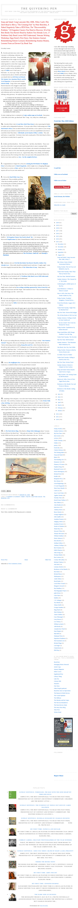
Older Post (48, 559)
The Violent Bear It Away (30, 267)
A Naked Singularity (20, 166)
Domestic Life (58, 462)
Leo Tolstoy (57, 621)
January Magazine (59, 669)
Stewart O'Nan (58, 531)
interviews (57, 507)
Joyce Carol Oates (59, 493)
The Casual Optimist (59, 695)
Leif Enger (57, 645)
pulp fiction (57, 593)
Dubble (56, 598)
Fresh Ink (56, 447)
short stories (57, 436)
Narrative (56, 683)
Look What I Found (59, 583)
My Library (57, 481)
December (61, 244)
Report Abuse (58, 776)
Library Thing (58, 676)
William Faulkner (59, 536)
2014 (57, 239)
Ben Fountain (57, 548)
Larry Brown (57, 619)
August (60, 255)
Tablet (15, 303)
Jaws (19, 157)
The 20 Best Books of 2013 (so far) (67, 315)
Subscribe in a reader (59, 205)
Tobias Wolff (57, 605)
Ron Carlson (57, 557)
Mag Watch (57, 610)
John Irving (57, 552)
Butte (55, 457)
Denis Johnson (58, 538)
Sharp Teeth (30, 431)
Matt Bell (56, 633)
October (60, 249)
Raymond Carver (58, 469)
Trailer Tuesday (58, 440)
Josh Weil (56, 564)
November (61, 247)
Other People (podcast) (60, 688)
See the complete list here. (29, 157)
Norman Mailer (58, 555)
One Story (57, 686)
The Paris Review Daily (60, 705)
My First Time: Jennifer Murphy (45, 883)
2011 (57, 416)
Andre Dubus (57, 579)
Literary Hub (57, 681)
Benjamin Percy (58, 478)
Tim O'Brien (57, 502)
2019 (57, 225)
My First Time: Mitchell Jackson (66, 276)
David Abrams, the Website (62, 196)
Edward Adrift (5, 83)
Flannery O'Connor (13, 496)
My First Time (58, 433)
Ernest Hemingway (59, 471)
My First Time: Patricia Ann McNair (45, 829)
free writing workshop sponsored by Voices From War (32, 287)
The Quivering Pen (39, 8)
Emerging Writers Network (61, 664)
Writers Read (57, 712)
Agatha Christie (58, 495)
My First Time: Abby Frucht (45, 872)
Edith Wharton (58, 550)
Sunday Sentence (58, 431)
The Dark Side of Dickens (45, 894)
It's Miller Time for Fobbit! (64, 354)
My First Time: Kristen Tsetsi (65, 362)
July (59, 394)
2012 (57, 414)
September (61, 252)
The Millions (57, 698)
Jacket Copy (57, 667)
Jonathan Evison (58, 524)
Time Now (57, 710)
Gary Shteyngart (58, 617)
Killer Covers (57, 671)
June (59, 397)
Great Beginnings (59, 483)
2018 (57, 228)
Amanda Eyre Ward (59, 629)
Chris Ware (57, 595)
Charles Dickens (58, 450)
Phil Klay (56, 650)
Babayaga (37, 431)
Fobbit (7, 70)
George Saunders (58, 607)
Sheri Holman (58, 612)
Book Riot (57, 662)
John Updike (57, 517)
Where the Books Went (45, 862)
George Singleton (59, 514)
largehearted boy (58, 674)
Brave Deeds (57, 512)
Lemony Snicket (58, 567)
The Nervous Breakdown (61, 702)
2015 (57, 236)
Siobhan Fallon (58, 543)
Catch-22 (35, 253)
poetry (28, 496)
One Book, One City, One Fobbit (66, 347)
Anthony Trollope (59, 545)
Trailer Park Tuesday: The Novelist (66, 337)
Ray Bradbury (58, 588)
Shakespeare (57, 576)
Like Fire (56, 679)
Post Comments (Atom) (15, 563)
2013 (57, 241)
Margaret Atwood (59, 586)
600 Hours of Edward (19, 77)
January (60, 410)
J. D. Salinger (57, 600)
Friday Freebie (58, 428)
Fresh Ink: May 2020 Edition (64, 121)
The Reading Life (59, 459)
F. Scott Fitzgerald (59, 486)
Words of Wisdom (59, 526)
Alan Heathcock (58, 505)
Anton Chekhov (58, 614)
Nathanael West (58, 636)
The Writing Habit (59, 452)
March (60, 405)
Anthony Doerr (58, 509)
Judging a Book (58, 521)
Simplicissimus (11, 239)
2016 (57, 233)
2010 (57, 419)
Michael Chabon (58, 562)
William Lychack (58, 624)
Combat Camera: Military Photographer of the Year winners (45, 840)
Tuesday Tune (58, 497)
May (59, 399)
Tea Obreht (57, 602)
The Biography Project (60, 591)
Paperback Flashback (59, 638)
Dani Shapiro (57, 631)
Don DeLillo (57, 540)
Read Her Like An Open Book (62, 690)
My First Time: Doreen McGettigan (67, 312)
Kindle (56, 476)
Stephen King (57, 467)
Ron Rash (56, 571)
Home (26, 559)
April (59, 402)
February (60, 408)
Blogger (44, 906)
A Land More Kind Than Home (25, 124)
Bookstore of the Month (60, 569)
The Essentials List (59, 640)
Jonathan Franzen (59, 519)
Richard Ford (57, 474)
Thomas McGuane (59, 533)
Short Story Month (59, 488)
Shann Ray (57, 528)
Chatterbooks (57, 648)
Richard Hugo (58, 643)
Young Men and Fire (27, 345)
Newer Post (4, 559)
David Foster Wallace (60, 500)
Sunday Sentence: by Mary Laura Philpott (45, 851)
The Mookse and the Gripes (61, 700)
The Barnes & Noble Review (62, 693)
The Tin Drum (27, 253)
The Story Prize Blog (59, 707)
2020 (57, 222)
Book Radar (57, 581)
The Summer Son (6, 79)
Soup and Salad (36, 496)
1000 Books (57, 626)
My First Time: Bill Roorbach (65, 339)
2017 (57, 231)
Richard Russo (58, 574)
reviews (56, 438)
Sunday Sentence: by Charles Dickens (45, 818)
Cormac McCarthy (59, 559)
